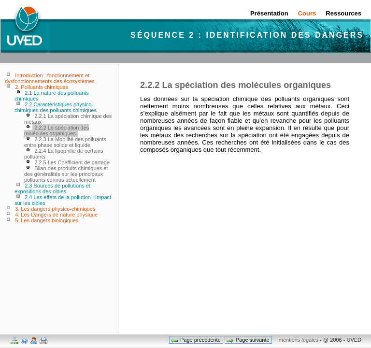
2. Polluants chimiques (41, 87)
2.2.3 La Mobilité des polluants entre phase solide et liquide (65, 142)
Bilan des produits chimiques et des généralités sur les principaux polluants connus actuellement (66, 174)
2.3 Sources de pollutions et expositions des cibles (52, 188)
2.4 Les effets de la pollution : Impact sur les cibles (62, 200)
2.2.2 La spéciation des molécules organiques (56, 130)
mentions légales (299, 340)
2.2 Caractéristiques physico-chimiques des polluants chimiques (55, 107)
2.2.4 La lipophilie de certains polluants (63, 154)
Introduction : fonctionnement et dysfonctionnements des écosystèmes (50, 78)
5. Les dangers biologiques (46, 220)
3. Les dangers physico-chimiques (55, 209)
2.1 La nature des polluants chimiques (51, 96)
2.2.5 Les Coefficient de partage (72, 162)
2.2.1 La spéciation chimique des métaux (68, 119)
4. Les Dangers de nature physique (56, 215)
